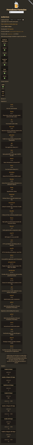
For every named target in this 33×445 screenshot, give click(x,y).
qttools (11, 346)
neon (12, 240)
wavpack (12, 295)
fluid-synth (11, 126)
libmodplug (11, 172)
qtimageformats (11, 262)
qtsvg (11, 278)
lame (12, 150)
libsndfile (12, 211)
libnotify (12, 179)
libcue (11, 165)
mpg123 (12, 233)
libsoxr (11, 217)
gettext (11, 302)
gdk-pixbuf (11, 135)
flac (12, 119)
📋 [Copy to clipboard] (23, 19)
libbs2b (11, 158)
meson (11, 322)
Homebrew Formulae (16, 9)
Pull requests (10, 29)
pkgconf (12, 337)
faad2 (11, 104)
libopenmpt (11, 194)
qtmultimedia (12, 270)
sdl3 (12, 287)
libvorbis (12, 226)
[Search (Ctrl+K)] (16, 12)
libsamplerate (12, 202)
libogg (11, 187)
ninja (12, 329)
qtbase (11, 255)
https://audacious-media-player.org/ (9, 24)
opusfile (12, 248)
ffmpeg (11, 111)
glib (12, 143)
